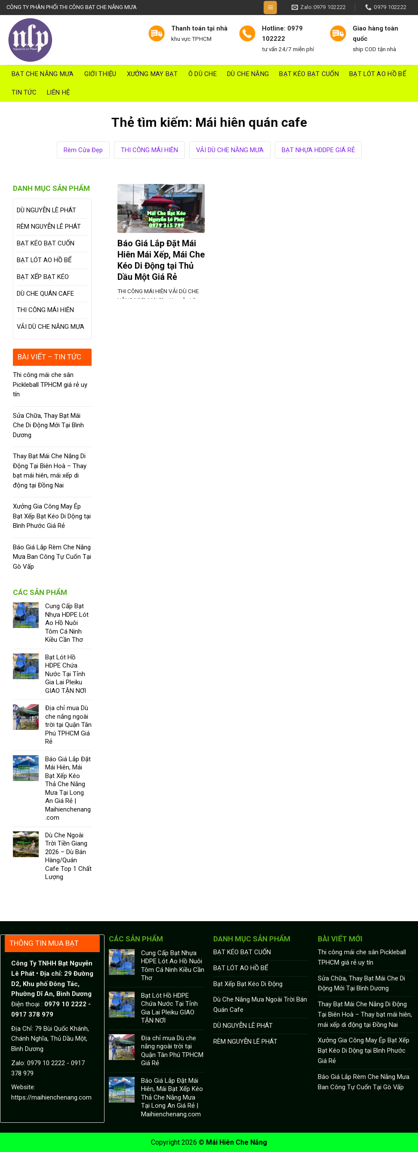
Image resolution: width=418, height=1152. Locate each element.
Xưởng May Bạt (152, 74)
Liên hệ (58, 92)
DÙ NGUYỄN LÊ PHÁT (46, 210)
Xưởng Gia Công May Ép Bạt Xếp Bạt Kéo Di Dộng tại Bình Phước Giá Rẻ (52, 516)
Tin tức (24, 92)
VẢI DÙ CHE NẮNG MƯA (230, 150)
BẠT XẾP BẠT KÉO (43, 277)
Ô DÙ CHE (202, 74)
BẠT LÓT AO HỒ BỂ (377, 74)
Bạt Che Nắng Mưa (43, 74)
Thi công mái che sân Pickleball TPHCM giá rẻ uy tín (50, 384)
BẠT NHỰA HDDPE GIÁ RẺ (318, 150)
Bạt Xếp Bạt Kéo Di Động (248, 984)
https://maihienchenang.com (51, 1097)
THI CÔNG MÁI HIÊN (149, 150)
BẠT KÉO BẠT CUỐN (309, 74)
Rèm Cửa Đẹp (83, 150)
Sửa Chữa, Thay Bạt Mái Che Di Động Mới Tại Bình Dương (48, 425)
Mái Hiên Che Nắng (236, 1142)
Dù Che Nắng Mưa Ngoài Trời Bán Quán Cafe (260, 1005)
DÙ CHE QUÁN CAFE (45, 293)
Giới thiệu (100, 74)
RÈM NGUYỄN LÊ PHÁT (49, 226)
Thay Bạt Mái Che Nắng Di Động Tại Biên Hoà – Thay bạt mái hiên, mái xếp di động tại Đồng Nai (49, 470)
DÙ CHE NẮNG (248, 74)
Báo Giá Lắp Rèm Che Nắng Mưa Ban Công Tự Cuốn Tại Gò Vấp (52, 556)
